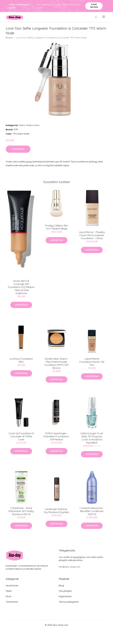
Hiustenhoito (12, 585)
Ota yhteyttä (65, 591)
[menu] (103, 17)
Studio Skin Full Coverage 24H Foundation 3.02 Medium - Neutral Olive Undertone (21, 287)
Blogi (61, 585)
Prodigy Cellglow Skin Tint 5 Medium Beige (56, 227)
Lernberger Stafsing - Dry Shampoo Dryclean (56, 511)
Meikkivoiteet (32, 125)
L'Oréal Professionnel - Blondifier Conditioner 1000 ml (92, 511)
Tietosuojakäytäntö (69, 601)
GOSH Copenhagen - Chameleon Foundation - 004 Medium (56, 436)
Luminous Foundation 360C (21, 360)
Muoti (8, 596)
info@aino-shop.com (69, 566)
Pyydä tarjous (94, 5)
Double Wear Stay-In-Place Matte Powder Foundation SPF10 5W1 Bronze (56, 363)
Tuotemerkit (12, 601)
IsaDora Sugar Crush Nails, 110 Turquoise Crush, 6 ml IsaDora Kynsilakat (92, 438)
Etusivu (9, 37)
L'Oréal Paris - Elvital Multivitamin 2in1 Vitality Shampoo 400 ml (21, 511)
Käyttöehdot (65, 596)
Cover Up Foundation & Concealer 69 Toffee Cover (21, 436)
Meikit (22, 125)
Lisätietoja (18, 149)
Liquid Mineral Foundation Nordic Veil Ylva (91, 361)
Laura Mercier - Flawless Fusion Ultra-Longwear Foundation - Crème (92, 235)
